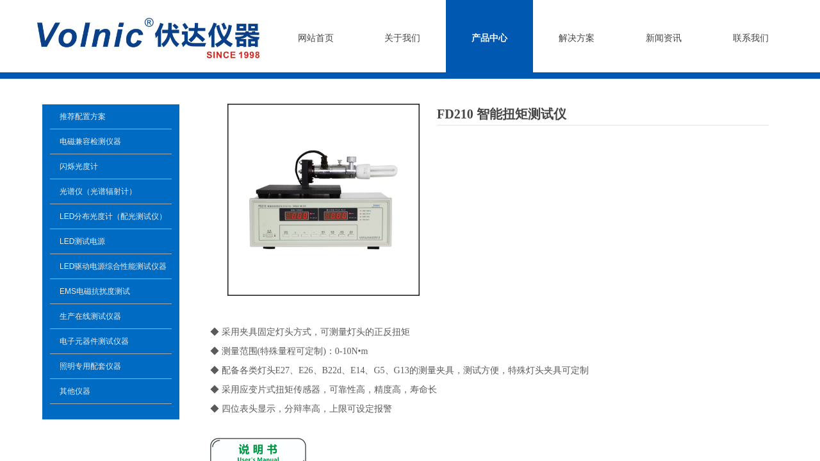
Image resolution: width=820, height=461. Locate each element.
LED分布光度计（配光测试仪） (113, 216)
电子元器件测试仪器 (94, 341)
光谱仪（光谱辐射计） (98, 191)
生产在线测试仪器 (90, 316)
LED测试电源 (82, 241)
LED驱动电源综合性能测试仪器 (113, 266)
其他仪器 (75, 391)
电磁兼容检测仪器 (90, 141)
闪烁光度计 (79, 166)
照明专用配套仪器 (90, 366)
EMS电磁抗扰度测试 (95, 291)
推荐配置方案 (83, 116)
